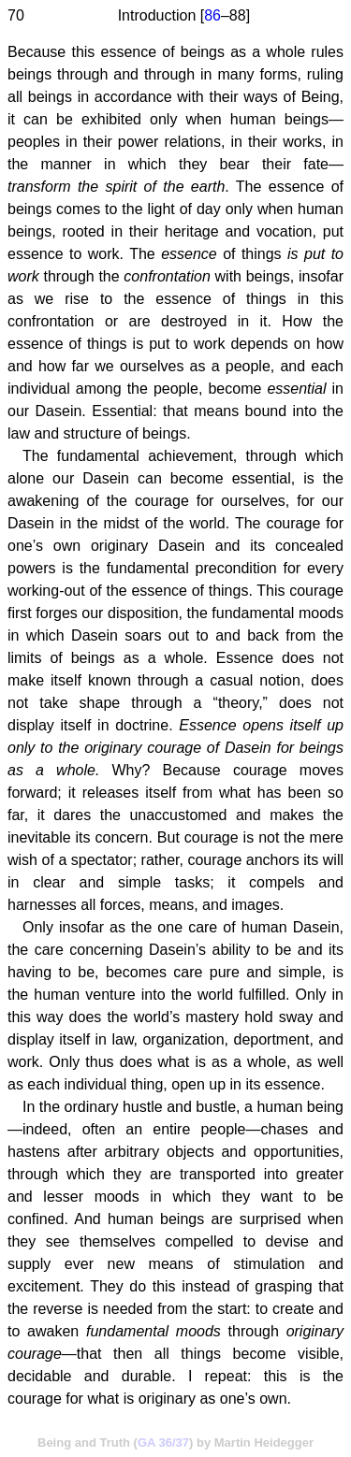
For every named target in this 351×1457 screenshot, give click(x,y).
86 (212, 15)
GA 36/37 (163, 1442)
